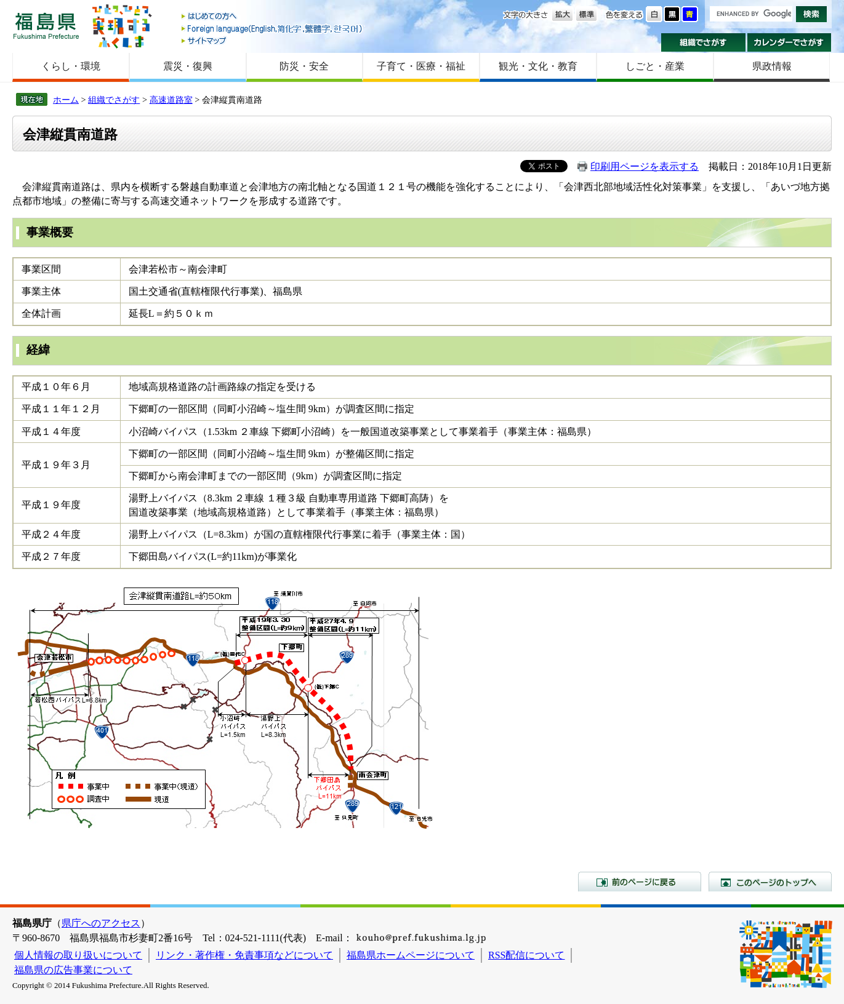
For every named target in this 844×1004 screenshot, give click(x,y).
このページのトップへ (770, 881)
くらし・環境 (70, 66)
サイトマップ (272, 40)
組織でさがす (703, 42)
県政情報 (772, 66)
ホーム (66, 100)
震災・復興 (187, 66)
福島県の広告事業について (73, 970)
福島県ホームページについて (411, 955)
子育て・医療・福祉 (421, 66)
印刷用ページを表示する (644, 166)
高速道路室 (171, 100)
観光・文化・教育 (538, 66)
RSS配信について (526, 955)
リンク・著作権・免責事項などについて (244, 955)
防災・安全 (304, 66)
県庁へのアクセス (101, 923)
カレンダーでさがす (789, 42)
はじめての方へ (272, 17)
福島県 (46, 25)
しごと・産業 (655, 66)
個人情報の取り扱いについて (78, 955)
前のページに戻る (639, 881)
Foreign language (272, 28)
